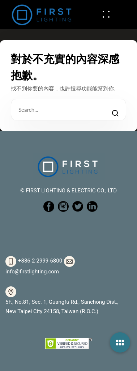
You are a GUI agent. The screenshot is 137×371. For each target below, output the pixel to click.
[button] (120, 342)
